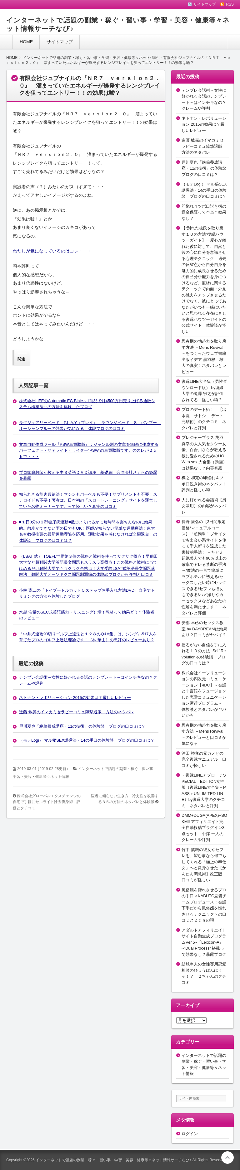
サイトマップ (60, 41)
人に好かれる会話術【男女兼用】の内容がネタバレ (204, 506)
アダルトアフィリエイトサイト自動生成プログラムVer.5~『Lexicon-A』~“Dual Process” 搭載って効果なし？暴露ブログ (204, 942)
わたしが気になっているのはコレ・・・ (52, 250)
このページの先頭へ (227, 1157)
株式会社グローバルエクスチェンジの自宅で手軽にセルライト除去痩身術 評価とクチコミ (47, 802)
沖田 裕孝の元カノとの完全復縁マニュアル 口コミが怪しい (204, 759)
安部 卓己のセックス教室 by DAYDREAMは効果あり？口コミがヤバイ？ (204, 628)
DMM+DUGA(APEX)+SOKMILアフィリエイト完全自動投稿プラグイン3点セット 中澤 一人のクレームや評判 (204, 827)
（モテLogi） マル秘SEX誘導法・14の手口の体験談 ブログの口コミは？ (86, 740)
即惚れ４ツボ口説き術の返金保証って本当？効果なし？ (204, 212)
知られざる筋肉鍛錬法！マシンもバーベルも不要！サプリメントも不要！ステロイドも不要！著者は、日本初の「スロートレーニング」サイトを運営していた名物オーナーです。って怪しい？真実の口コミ (88, 500)
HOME (26, 41)
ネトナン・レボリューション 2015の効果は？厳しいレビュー (75, 697)
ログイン (190, 1133)
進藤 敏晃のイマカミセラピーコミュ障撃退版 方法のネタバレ (76, 712)
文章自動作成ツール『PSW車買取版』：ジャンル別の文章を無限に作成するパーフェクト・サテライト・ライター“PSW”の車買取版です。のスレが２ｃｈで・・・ (88, 450)
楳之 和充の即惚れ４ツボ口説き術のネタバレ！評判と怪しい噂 (204, 483)
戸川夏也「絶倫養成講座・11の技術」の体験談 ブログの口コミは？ (82, 726)
